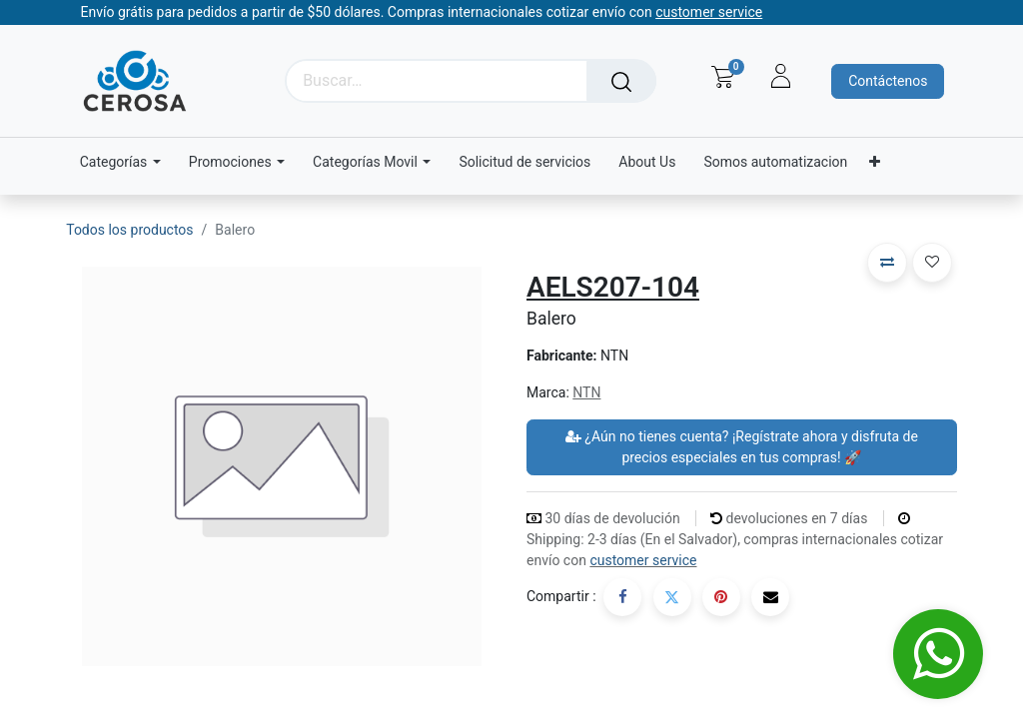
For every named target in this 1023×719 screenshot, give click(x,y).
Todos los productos (129, 230)
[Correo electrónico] (770, 597)
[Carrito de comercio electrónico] (722, 77)
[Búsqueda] (621, 81)
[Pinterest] (721, 597)
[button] (887, 263)
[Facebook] (622, 597)
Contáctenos (887, 81)
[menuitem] (524, 162)
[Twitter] (672, 597)
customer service (642, 560)
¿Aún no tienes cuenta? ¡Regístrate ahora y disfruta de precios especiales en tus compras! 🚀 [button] (741, 446)
